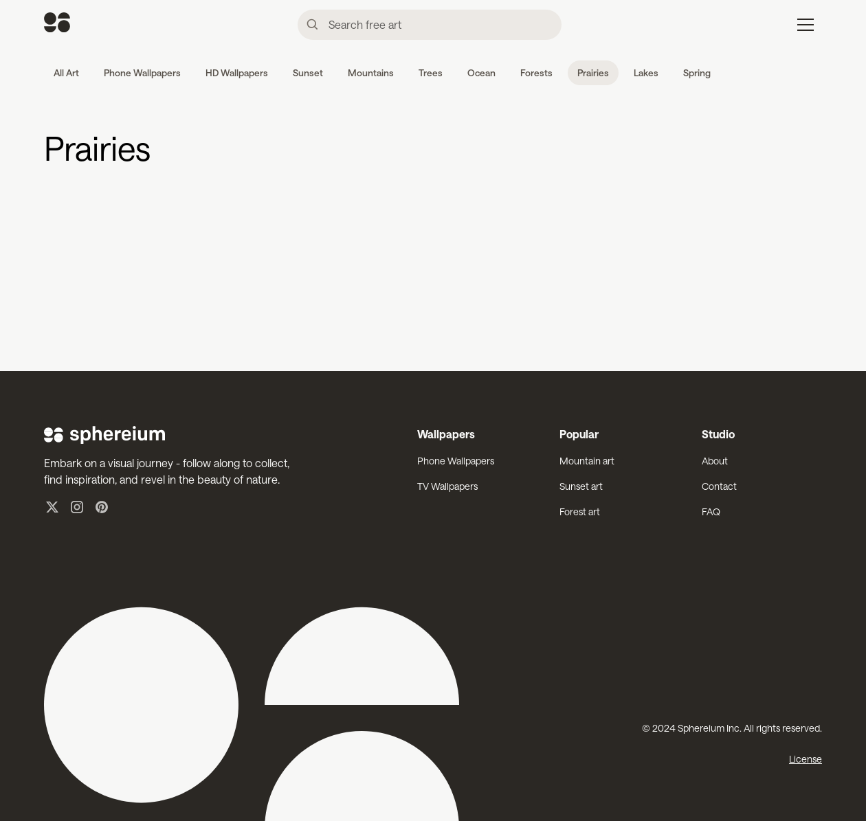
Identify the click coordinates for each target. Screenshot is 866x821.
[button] (805, 24)
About (715, 460)
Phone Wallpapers (455, 460)
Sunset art (581, 486)
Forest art (579, 511)
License (805, 759)
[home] (57, 24)
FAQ (711, 511)
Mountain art (586, 460)
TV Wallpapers (447, 486)
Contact (719, 486)
